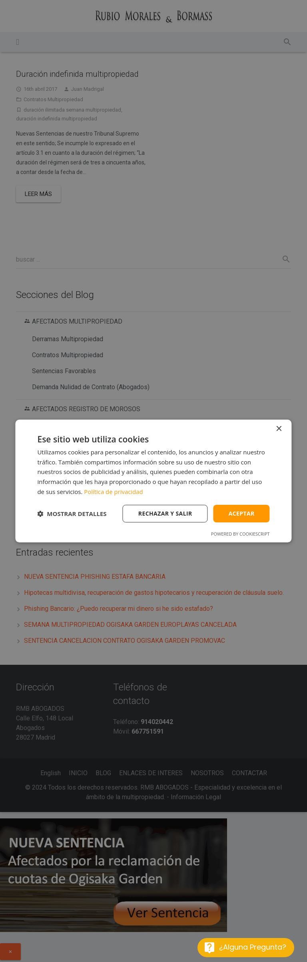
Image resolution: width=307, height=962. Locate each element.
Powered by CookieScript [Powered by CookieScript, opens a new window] (240, 534)
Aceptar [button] (242, 513)
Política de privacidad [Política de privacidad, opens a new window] (113, 492)
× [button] (279, 429)
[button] (71, 513)
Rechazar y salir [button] (165, 513)
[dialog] (153, 481)
